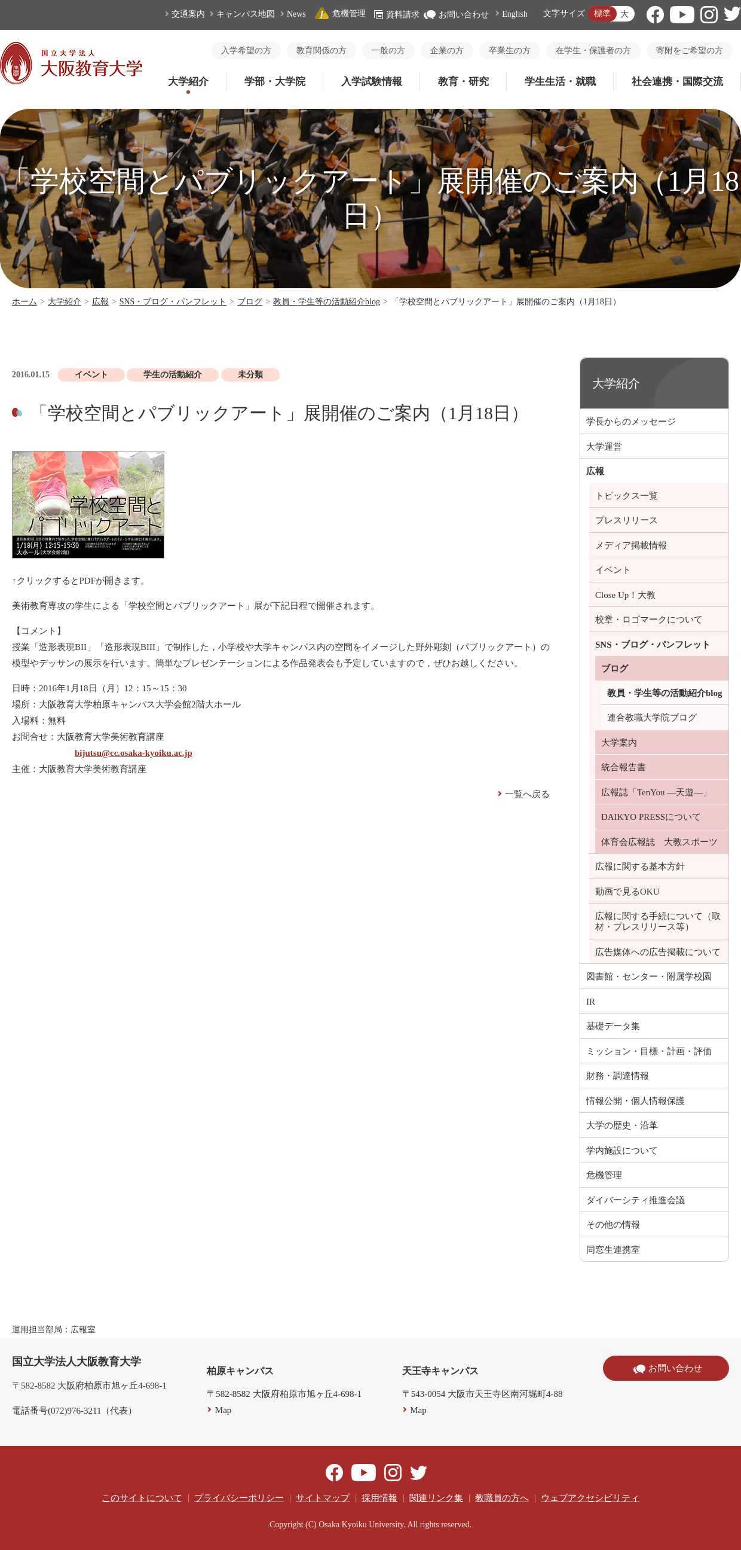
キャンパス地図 (245, 14)
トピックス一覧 (626, 496)
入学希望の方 (246, 50)
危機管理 (340, 13)
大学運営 (604, 446)
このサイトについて (142, 1498)
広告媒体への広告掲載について (658, 952)
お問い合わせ (456, 14)
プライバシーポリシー (239, 1498)
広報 (100, 301)
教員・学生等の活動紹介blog (326, 301)
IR (590, 1001)
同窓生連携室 (613, 1250)
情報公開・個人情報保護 (635, 1101)
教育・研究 (463, 81)
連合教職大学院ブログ (652, 717)
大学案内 (619, 742)
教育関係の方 (321, 50)
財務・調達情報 (617, 1076)
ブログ (249, 301)
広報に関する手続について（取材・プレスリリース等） (658, 921)
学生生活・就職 (560, 81)
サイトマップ (323, 1498)
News (296, 14)
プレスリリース (626, 520)
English (515, 14)
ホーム (24, 301)
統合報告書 (623, 767)
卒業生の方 (510, 50)
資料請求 (397, 14)
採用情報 (379, 1498)
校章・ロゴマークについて (649, 619)
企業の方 (447, 50)
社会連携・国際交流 (677, 81)
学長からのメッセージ (631, 421)
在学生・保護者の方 (593, 50)
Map (223, 1410)
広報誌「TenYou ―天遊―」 (656, 792)
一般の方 (388, 50)
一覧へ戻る (527, 794)
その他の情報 (613, 1224)
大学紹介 (188, 81)
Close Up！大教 (625, 595)
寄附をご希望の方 (689, 50)
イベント (613, 570)
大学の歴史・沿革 (622, 1125)
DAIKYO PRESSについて (651, 817)
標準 (602, 13)
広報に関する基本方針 (640, 866)
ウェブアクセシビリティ (590, 1498)
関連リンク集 (436, 1498)
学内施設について (622, 1150)
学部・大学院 (274, 81)
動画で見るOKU (627, 891)
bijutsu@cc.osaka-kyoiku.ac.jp (133, 753)
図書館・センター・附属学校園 (649, 976)
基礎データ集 (613, 1026)
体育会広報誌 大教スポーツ (659, 842)
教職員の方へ (502, 1498)
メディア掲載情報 (631, 545)
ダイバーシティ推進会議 (635, 1200)
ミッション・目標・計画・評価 (649, 1051)
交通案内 (188, 14)
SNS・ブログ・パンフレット (173, 301)
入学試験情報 (371, 81)
